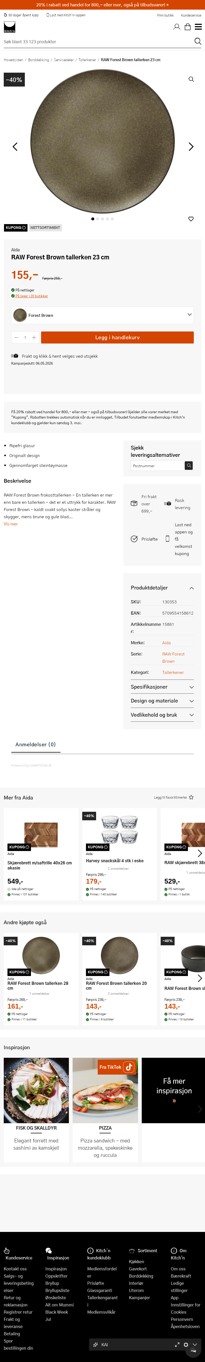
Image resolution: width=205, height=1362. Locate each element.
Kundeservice (191, 15)
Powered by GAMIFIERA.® (31, 765)
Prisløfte (149, 539)
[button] (191, 218)
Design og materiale (154, 700)
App (174, 1297)
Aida (15, 250)
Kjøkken (136, 1261)
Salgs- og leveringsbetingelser (19, 1283)
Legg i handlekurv (117, 337)
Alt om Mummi (59, 1305)
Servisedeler (64, 59)
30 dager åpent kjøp (21, 15)
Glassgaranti (99, 1290)
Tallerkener (87, 59)
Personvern (182, 1319)
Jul (48, 1319)
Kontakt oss (15, 1269)
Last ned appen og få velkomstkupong (184, 538)
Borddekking (38, 59)
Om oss (178, 1269)
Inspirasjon (56, 1269)
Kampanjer (139, 1297)
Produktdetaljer (149, 587)
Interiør (136, 1283)
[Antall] (25, 337)
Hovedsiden (13, 59)
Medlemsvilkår (101, 1312)
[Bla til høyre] (190, 146)
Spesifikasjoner (149, 686)
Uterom (136, 1290)
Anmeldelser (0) (35, 744)
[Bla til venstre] (15, 146)
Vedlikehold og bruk (154, 715)
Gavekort (138, 1269)
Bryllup (52, 1283)
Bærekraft (181, 1276)
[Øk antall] (34, 337)
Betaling (12, 1333)
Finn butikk (165, 15)
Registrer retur (18, 1312)
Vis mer (11, 524)
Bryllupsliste (57, 1290)
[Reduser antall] (16, 337)
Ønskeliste (55, 1297)
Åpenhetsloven (185, 1326)
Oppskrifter (56, 1276)
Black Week (56, 1312)
